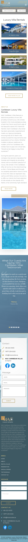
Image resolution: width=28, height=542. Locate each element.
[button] (9, 327)
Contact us (4, 475)
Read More (9, 189)
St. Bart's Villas (14, 67)
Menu (26, 4)
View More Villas (14, 95)
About (3, 461)
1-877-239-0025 (22, 3)
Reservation (5, 466)
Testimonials (5, 472)
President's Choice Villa (14, 88)
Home (3, 458)
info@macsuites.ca (11, 355)
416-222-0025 (23, 1)
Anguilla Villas (14, 51)
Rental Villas (5, 464)
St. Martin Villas (14, 35)
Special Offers (6, 469)
